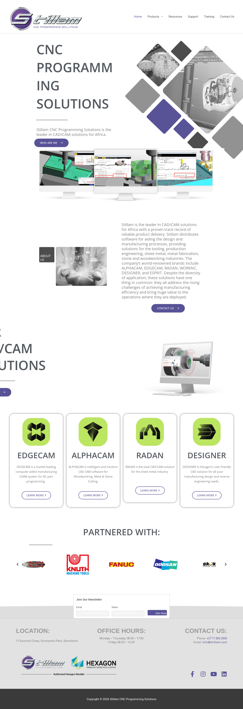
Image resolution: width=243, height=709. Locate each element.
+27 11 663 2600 (216, 638)
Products (153, 16)
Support (193, 16)
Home (138, 16)
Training (209, 16)
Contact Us (227, 16)
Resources (175, 16)
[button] (17, 564)
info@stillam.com (214, 642)
